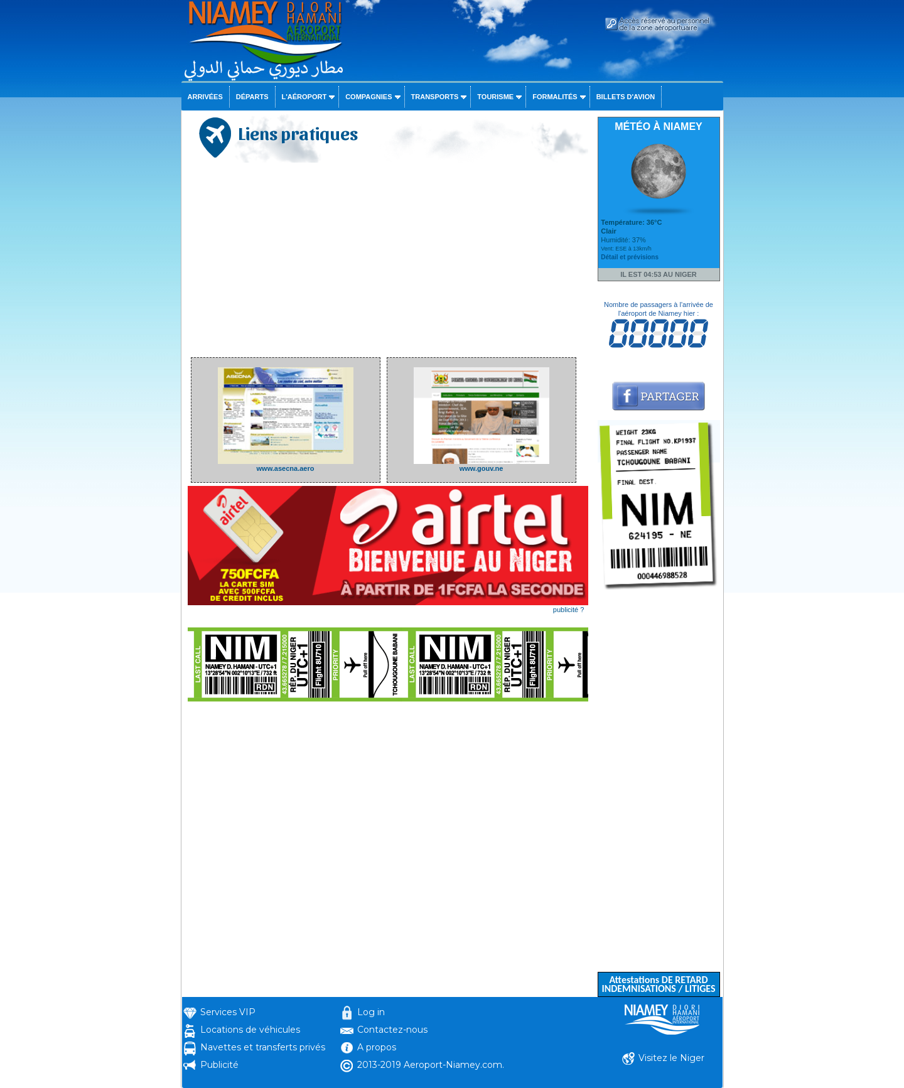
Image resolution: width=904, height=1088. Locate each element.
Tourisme (495, 96)
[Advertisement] (388, 260)
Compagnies (368, 96)
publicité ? (568, 609)
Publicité (219, 1064)
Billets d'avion (625, 96)
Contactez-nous (392, 1029)
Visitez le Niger (671, 1058)
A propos (376, 1047)
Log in (371, 1012)
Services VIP (228, 1012)
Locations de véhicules (250, 1029)
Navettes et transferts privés (262, 1047)
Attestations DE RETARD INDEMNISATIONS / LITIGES (658, 984)
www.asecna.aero (285, 465)
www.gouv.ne (481, 465)
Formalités (555, 96)
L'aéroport (304, 96)
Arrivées (205, 96)
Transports (435, 96)
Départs (252, 96)
